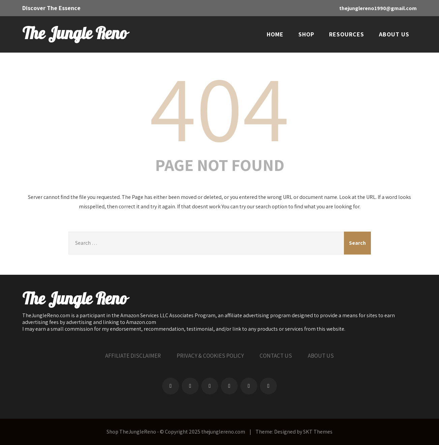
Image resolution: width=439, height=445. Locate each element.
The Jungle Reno (74, 34)
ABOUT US (394, 34)
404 (219, 106)
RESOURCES (346, 34)
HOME (275, 34)
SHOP (306, 34)
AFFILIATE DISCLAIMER (133, 355)
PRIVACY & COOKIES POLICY (210, 355)
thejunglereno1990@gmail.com (378, 8)
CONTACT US (276, 355)
